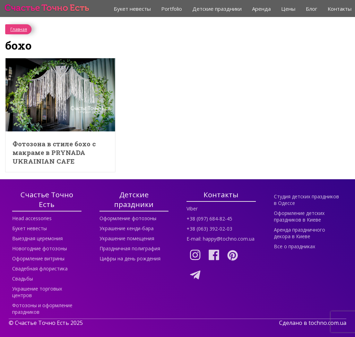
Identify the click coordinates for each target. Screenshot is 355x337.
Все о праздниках (294, 246)
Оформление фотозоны (127, 218)
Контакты (340, 8)
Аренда (261, 8)
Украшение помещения (126, 238)
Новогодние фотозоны (39, 248)
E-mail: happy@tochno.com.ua (220, 238)
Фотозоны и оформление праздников (42, 308)
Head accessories (32, 218)
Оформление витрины (38, 258)
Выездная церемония (37, 238)
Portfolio (171, 8)
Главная (18, 29)
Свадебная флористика (40, 268)
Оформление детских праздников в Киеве (299, 216)
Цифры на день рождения (130, 258)
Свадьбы (22, 278)
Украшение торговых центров (37, 292)
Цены (288, 8)
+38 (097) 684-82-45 (209, 218)
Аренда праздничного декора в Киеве (299, 233)
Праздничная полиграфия (129, 248)
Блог (311, 8)
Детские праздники (217, 8)
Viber (192, 208)
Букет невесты (132, 8)
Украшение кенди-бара (126, 228)
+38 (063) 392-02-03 (209, 228)
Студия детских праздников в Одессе (306, 199)
